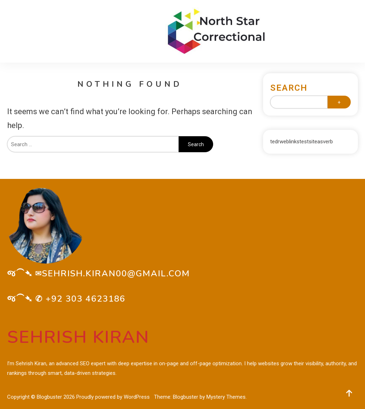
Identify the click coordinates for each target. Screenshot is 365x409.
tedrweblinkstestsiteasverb (301, 141)
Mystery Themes (226, 397)
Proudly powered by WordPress (113, 397)
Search (289, 88)
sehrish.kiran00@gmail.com (116, 273)
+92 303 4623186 (85, 298)
